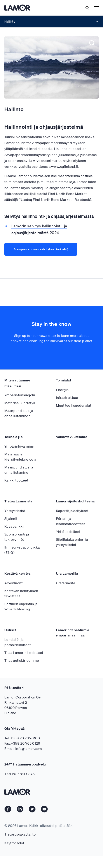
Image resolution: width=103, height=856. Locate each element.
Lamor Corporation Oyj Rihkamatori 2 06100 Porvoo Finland (23, 738)
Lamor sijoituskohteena (75, 534)
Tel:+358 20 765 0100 (22, 771)
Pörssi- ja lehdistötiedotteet (70, 554)
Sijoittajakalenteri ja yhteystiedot (72, 574)
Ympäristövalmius (19, 479)
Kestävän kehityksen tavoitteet (21, 626)
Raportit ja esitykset (72, 543)
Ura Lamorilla (67, 606)
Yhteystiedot (14, 543)
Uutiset (10, 662)
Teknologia (13, 469)
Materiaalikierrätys (19, 435)
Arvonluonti (13, 615)
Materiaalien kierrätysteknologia (20, 489)
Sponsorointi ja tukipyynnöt (16, 569)
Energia (62, 422)
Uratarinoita (65, 615)
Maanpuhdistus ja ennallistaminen (18, 446)
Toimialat (63, 413)
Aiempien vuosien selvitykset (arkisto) (41, 249)
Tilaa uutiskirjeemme (21, 693)
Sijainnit (10, 551)
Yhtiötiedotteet (68, 564)
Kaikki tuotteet (16, 513)
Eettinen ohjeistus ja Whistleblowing (20, 639)
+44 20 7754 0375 (19, 806)
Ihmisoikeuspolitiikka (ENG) (22, 582)
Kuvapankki (14, 559)
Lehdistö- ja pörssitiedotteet (17, 675)
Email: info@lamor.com (23, 781)
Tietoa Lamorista (18, 534)
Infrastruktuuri (68, 430)
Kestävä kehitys (17, 606)
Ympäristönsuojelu (19, 427)
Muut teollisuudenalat (73, 438)
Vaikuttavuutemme (71, 469)
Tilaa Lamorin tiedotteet (23, 685)
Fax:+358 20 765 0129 (22, 776)
